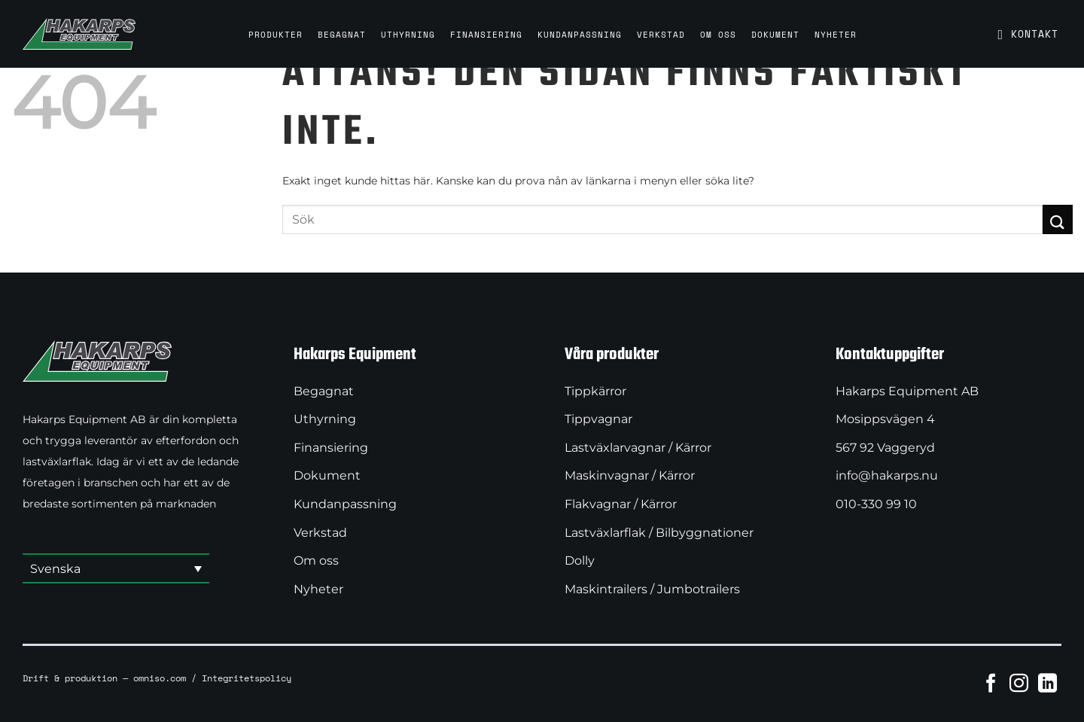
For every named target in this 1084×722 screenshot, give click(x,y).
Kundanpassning (579, 35)
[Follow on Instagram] (1018, 682)
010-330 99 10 (876, 504)
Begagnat (342, 35)
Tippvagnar (598, 419)
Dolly (580, 560)
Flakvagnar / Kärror (621, 504)
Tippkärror (595, 391)
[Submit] (1058, 219)
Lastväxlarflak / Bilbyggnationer (659, 533)
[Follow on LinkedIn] (1047, 682)
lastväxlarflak (57, 461)
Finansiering (486, 35)
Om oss (718, 35)
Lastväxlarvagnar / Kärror (638, 447)
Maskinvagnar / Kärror (630, 475)
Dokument (775, 35)
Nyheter (836, 35)
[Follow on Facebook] (991, 682)
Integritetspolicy (246, 677)
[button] (116, 569)
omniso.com (159, 677)
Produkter (275, 35)
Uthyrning (408, 35)
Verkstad (661, 35)
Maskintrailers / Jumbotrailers (652, 589)
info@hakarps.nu (887, 475)
